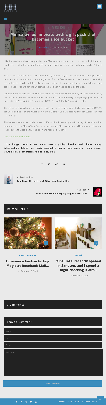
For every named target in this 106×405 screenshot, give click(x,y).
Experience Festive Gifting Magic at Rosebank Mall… (27, 263)
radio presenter (76, 148)
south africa (11, 151)
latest (24, 148)
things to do (41, 151)
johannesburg (11, 148)
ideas (89, 144)
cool (25, 144)
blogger (16, 144)
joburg (98, 144)
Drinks (33, 144)
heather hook (76, 144)
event (43, 144)
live (32, 148)
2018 (7, 144)
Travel (78, 255)
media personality (46, 148)
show (89, 148)
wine (52, 151)
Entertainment (27, 255)
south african (26, 151)
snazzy (98, 148)
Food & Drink (44, 47)
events (52, 144)
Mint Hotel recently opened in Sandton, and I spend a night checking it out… (78, 265)
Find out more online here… (18, 136)
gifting (62, 144)
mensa (61, 148)
